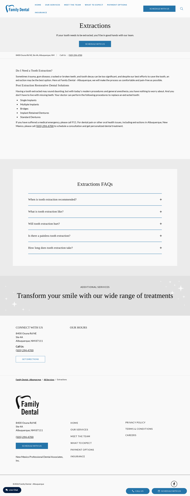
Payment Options (117, 5)
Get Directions (30, 359)
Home (38, 5)
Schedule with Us (159, 8)
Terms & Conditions (139, 428)
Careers (130, 435)
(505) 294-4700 (75, 55)
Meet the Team (72, 5)
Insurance (41, 12)
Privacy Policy (135, 422)
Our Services (52, 5)
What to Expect (94, 5)
